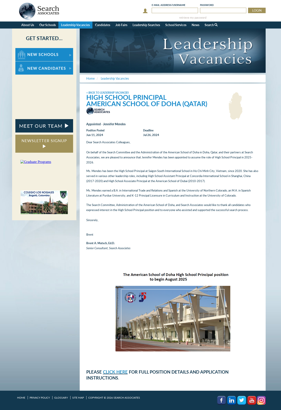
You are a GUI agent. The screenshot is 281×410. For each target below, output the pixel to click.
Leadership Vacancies (75, 25)
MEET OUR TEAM (44, 126)
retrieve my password (192, 17)
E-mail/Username (168, 5)
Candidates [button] (102, 25)
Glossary (61, 397)
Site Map (78, 397)
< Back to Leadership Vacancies (107, 92)
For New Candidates (29, 63)
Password (207, 5)
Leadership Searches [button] (146, 25)
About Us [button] (27, 25)
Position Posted (95, 130)
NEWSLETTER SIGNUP (44, 143)
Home (21, 397)
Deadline (148, 130)
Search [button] (211, 25)
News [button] (195, 25)
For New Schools (26, 50)
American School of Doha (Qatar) (146, 103)
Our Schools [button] (47, 25)
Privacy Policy (40, 397)
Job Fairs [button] (121, 25)
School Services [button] (175, 25)
